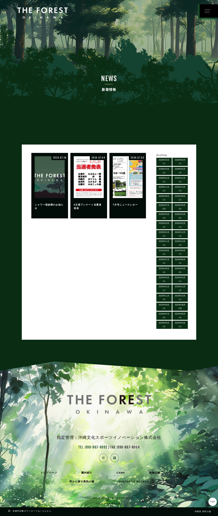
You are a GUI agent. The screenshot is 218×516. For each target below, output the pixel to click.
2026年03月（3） (164, 171)
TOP (212, 502)
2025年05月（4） (164, 216)
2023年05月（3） (164, 325)
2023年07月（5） (164, 316)
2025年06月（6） (180, 207)
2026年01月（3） (164, 180)
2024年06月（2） (180, 261)
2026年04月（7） (180, 162)
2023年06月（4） (180, 316)
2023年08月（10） (180, 307)
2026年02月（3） (180, 171)
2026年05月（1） (164, 162)
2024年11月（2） (164, 243)
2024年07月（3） (164, 261)
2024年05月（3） (164, 270)
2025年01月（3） (164, 234)
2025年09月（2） (164, 198)
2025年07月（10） (164, 207)
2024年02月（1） (180, 279)
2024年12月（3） (180, 234)
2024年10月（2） (180, 243)
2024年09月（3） (164, 252)
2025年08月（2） (180, 198)
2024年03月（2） (164, 279)
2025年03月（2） (164, 225)
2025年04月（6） (180, 216)
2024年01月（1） (164, 288)
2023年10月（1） (180, 298)
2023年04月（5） (180, 325)
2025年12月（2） (180, 180)
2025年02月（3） (180, 225)
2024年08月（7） (180, 252)
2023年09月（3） (164, 307)
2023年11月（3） (164, 298)
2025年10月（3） (180, 189)
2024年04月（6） (180, 270)
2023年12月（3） (180, 288)
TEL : (92, 447)
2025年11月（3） (164, 189)
